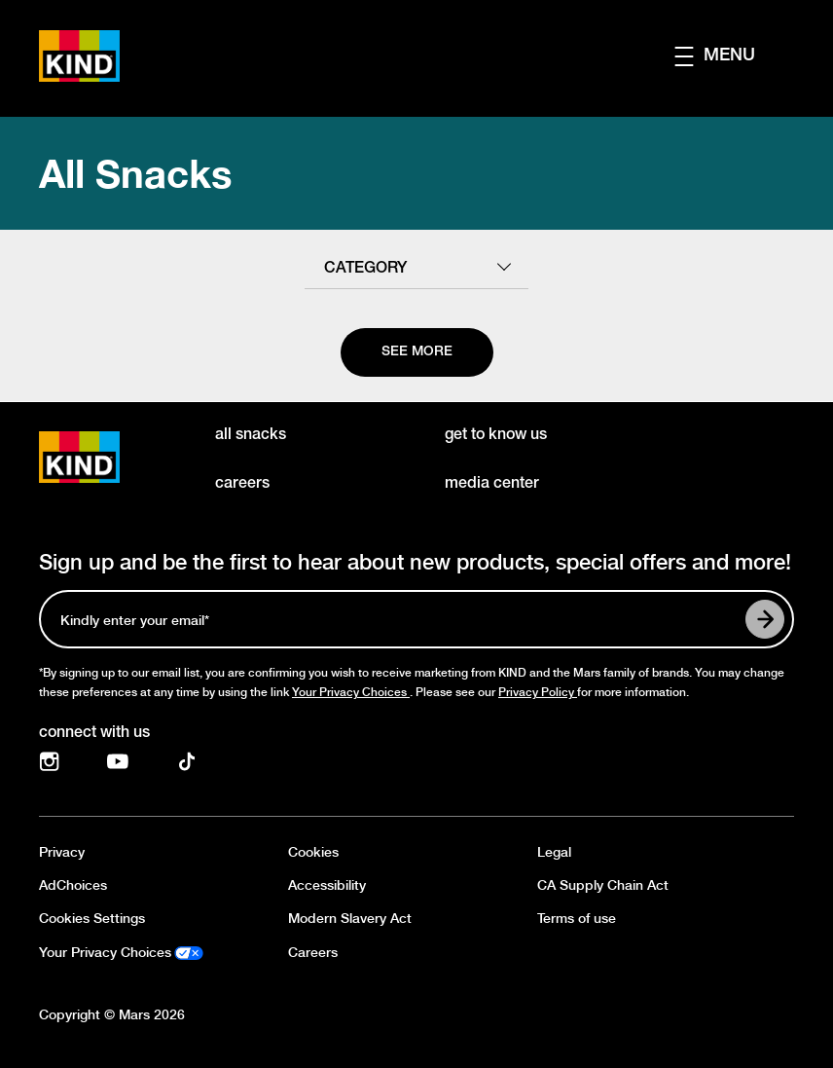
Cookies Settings (92, 918)
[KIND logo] (107, 457)
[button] (734, 56)
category (365, 269)
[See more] (417, 352)
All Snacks (135, 173)
